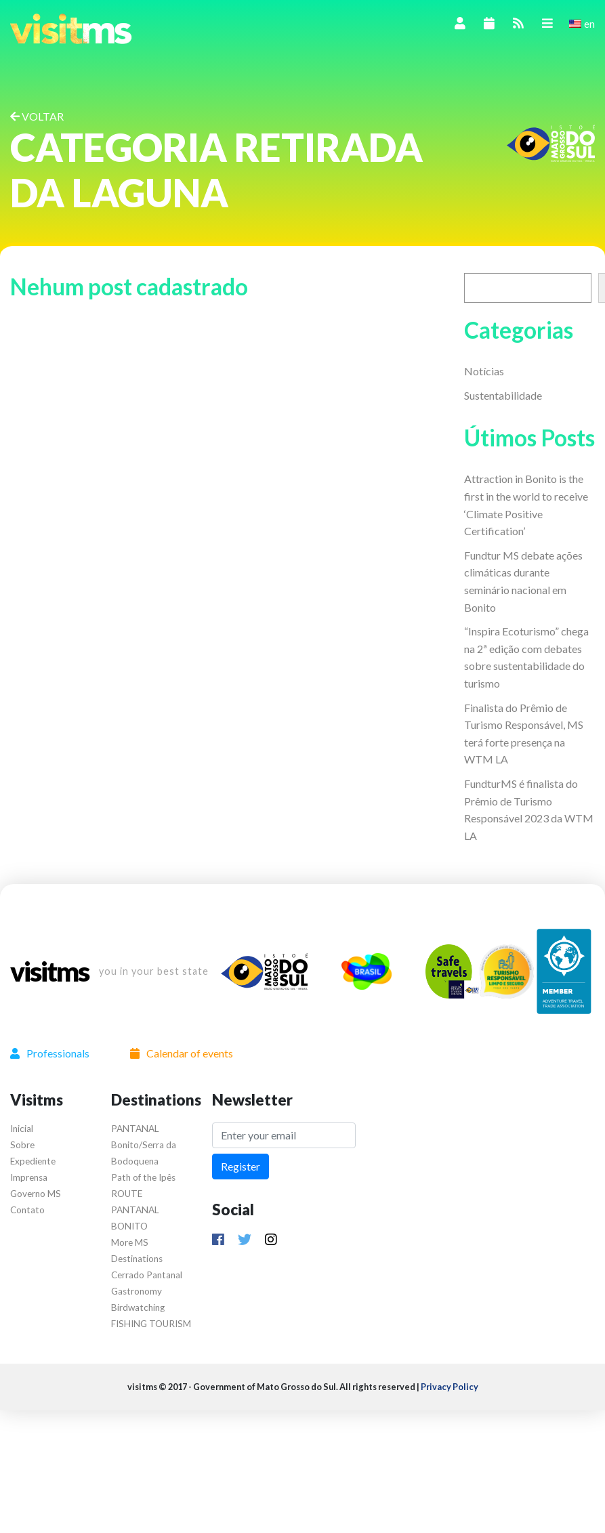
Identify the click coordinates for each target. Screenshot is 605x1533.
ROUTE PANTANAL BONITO (135, 1210)
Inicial (21, 1128)
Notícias (484, 370)
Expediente (33, 1161)
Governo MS (35, 1193)
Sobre (22, 1144)
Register (240, 1166)
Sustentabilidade (503, 395)
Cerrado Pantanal (146, 1274)
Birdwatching (138, 1307)
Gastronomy (136, 1291)
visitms (49, 971)
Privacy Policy (449, 1386)
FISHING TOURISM (151, 1323)
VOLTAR (37, 116)
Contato (27, 1209)
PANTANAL (135, 1128)
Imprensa (28, 1177)
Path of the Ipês (143, 1177)
